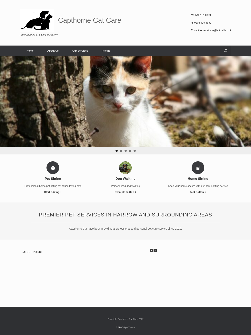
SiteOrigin (123, 327)
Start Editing (53, 192)
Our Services (80, 50)
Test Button (198, 192)
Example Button (125, 192)
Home (30, 50)
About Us (53, 50)
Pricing (106, 50)
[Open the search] (225, 51)
